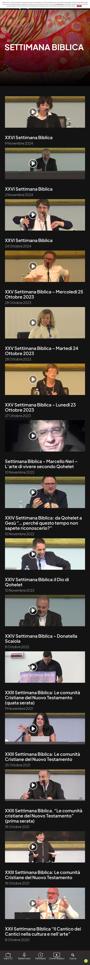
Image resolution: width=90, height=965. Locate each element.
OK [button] (79, 6)
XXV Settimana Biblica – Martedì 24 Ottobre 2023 (42, 354)
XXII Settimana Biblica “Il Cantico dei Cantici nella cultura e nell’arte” (43, 942)
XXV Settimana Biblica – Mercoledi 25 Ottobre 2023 (44, 297)
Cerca (72, 956)
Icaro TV (8, 956)
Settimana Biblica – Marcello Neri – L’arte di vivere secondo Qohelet (41, 469)
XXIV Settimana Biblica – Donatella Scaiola (41, 645)
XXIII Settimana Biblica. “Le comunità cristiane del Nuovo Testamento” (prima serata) (44, 825)
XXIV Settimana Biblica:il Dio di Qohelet (37, 588)
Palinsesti (40, 956)
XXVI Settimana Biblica (29, 138)
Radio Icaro (24, 956)
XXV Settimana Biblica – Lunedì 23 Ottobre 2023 (40, 411)
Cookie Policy (59, 4)
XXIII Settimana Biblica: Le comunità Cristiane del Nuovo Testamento (42, 765)
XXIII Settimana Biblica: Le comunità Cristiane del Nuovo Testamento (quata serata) (42, 705)
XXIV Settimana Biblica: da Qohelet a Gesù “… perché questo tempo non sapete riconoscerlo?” (43, 529)
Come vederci (56, 956)
